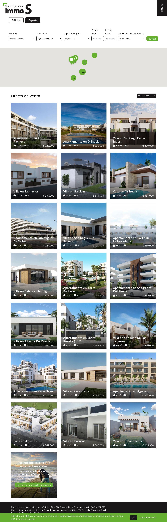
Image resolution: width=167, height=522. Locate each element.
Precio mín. (94, 31)
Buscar (152, 38)
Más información (148, 517)
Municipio (42, 33)
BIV (57, 507)
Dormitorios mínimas (131, 33)
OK (133, 517)
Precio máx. (108, 31)
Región (13, 33)
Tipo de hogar (72, 33)
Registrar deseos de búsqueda (34, 485)
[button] (71, 61)
